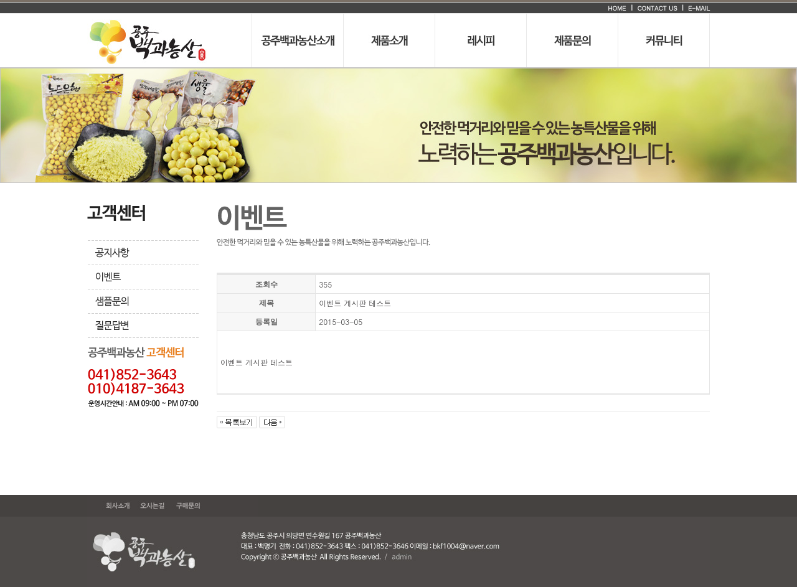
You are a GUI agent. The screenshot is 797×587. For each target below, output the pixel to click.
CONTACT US (657, 8)
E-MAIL (698, 8)
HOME (617, 8)
